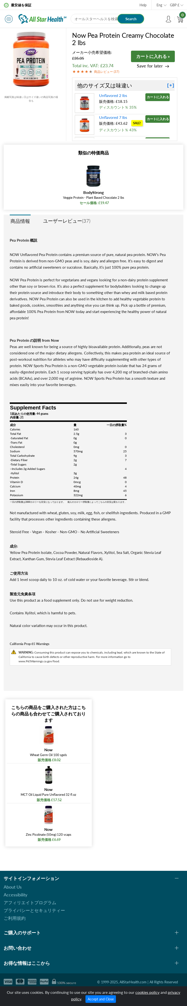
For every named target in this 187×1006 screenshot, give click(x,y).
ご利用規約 (15, 918)
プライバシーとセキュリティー (34, 910)
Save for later (150, 65)
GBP (174, 5)
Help (143, 5)
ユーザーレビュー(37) (66, 221)
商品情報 (20, 221)
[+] (171, 85)
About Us (13, 887)
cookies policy (147, 992)
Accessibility (15, 894)
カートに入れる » (153, 56)
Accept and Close (101, 999)
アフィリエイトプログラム (30, 902)
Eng (159, 5)
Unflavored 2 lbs (113, 95)
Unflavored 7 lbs (113, 117)
